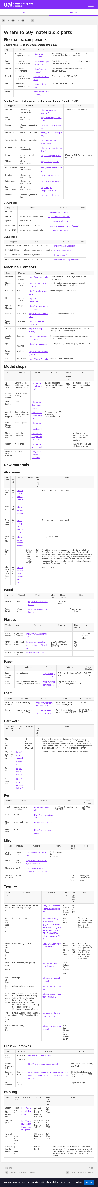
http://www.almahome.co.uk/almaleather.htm (52, 909)
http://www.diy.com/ (19, 771)
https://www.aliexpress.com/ (66, 260)
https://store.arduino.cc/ (58, 212)
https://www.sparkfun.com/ (59, 221)
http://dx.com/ (60, 255)
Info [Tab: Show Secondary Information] (24, 12)
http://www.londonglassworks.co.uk (43, 1064)
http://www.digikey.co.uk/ (58, 230)
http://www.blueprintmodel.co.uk (37, 436)
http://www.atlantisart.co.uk (37, 415)
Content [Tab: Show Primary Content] (73, 12)
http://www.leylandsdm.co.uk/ (19, 758)
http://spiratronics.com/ (51, 181)
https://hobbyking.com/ (51, 155)
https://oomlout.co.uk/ (50, 175)
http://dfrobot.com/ (62, 250)
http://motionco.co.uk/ (38, 277)
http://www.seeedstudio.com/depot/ (63, 226)
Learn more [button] (64, 1182)
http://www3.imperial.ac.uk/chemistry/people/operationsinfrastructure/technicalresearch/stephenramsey (48, 1075)
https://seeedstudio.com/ (65, 246)
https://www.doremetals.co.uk (20, 497)
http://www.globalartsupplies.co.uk (37, 455)
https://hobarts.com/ (35, 653)
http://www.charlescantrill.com (37, 405)
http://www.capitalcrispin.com (26, 1111)
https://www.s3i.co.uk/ (38, 359)
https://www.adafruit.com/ (59, 216)
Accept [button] (89, 1182)
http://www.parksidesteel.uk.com (20, 526)
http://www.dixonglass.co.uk (40, 1056)
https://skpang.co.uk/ (50, 161)
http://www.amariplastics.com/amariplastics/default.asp (37, 645)
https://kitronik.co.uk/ (50, 195)
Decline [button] (78, 1182)
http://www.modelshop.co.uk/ (37, 386)
